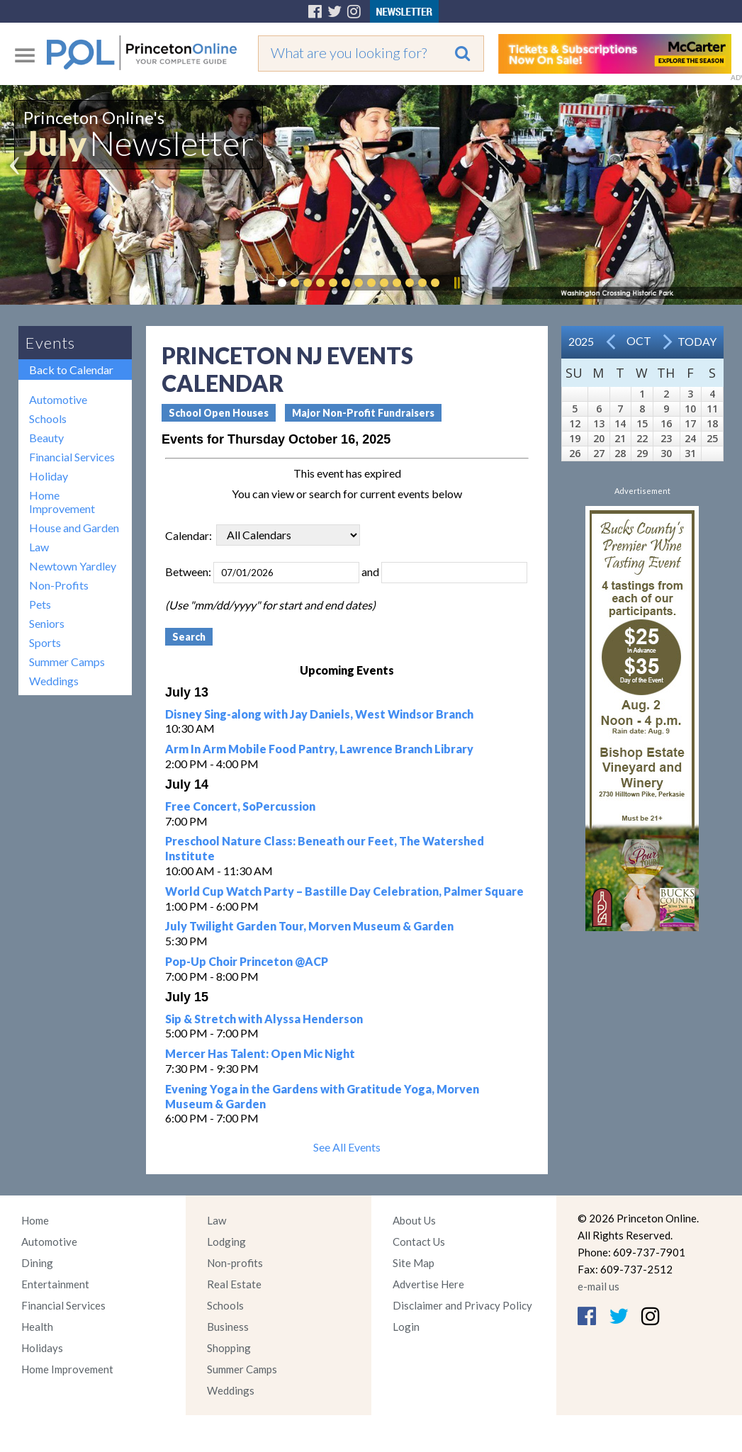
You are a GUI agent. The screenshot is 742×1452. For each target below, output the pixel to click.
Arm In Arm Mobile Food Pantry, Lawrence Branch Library (319, 748)
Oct (638, 340)
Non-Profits (59, 585)
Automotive (58, 399)
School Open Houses (219, 413)
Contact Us (419, 1241)
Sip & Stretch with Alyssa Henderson (264, 1018)
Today (697, 341)
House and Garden (74, 527)
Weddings (54, 680)
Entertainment (55, 1284)
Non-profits (235, 1262)
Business (228, 1326)
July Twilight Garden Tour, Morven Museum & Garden (309, 926)
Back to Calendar (71, 369)
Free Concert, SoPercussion (240, 806)
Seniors (46, 623)
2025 (581, 341)
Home (35, 1220)
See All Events (347, 1147)
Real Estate (234, 1284)
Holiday (48, 476)
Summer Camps (67, 661)
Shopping (229, 1347)
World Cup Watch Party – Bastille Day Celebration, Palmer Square (344, 891)
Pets (40, 604)
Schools (48, 418)
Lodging (226, 1241)
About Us (414, 1220)
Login (406, 1326)
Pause (456, 282)
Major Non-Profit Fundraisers (363, 413)
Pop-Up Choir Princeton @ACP (246, 961)
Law (39, 546)
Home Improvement (62, 501)
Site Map (413, 1262)
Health (37, 1326)
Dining (37, 1262)
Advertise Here (428, 1284)
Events (50, 342)
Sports (45, 642)
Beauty (46, 437)
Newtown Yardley (72, 566)
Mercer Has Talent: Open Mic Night (260, 1053)
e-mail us (598, 1286)
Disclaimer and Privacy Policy (462, 1305)
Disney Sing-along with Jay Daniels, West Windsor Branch (319, 714)
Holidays (42, 1347)
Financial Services (72, 456)
